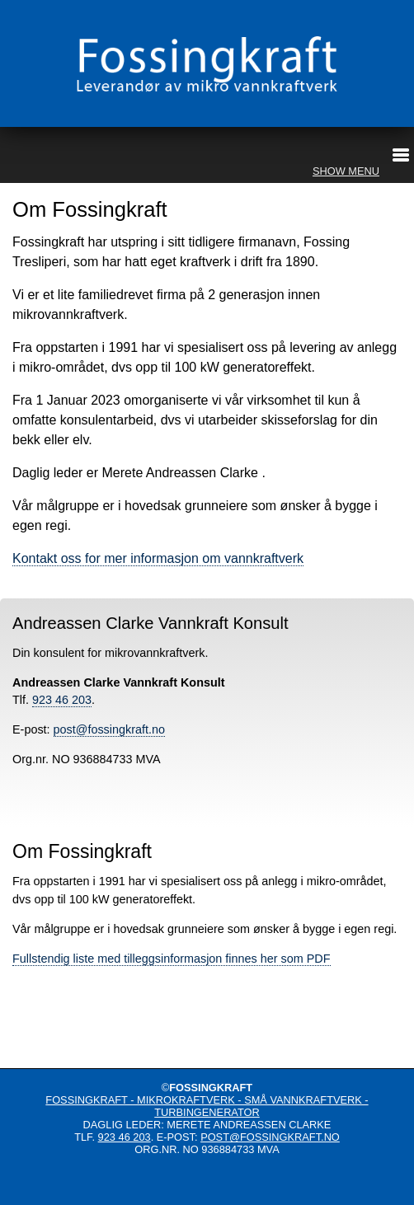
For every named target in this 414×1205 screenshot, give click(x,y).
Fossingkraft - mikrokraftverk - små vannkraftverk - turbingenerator (206, 1106)
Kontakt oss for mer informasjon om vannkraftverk (157, 558)
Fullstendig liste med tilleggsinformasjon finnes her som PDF (171, 958)
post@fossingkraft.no (109, 729)
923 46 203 (62, 699)
